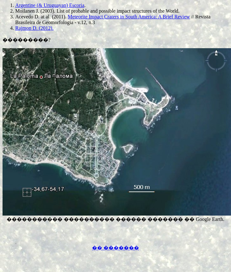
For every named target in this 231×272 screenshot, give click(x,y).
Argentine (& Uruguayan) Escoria (49, 5)
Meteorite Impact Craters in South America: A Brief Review (129, 16)
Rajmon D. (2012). (34, 28)
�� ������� (115, 247)
